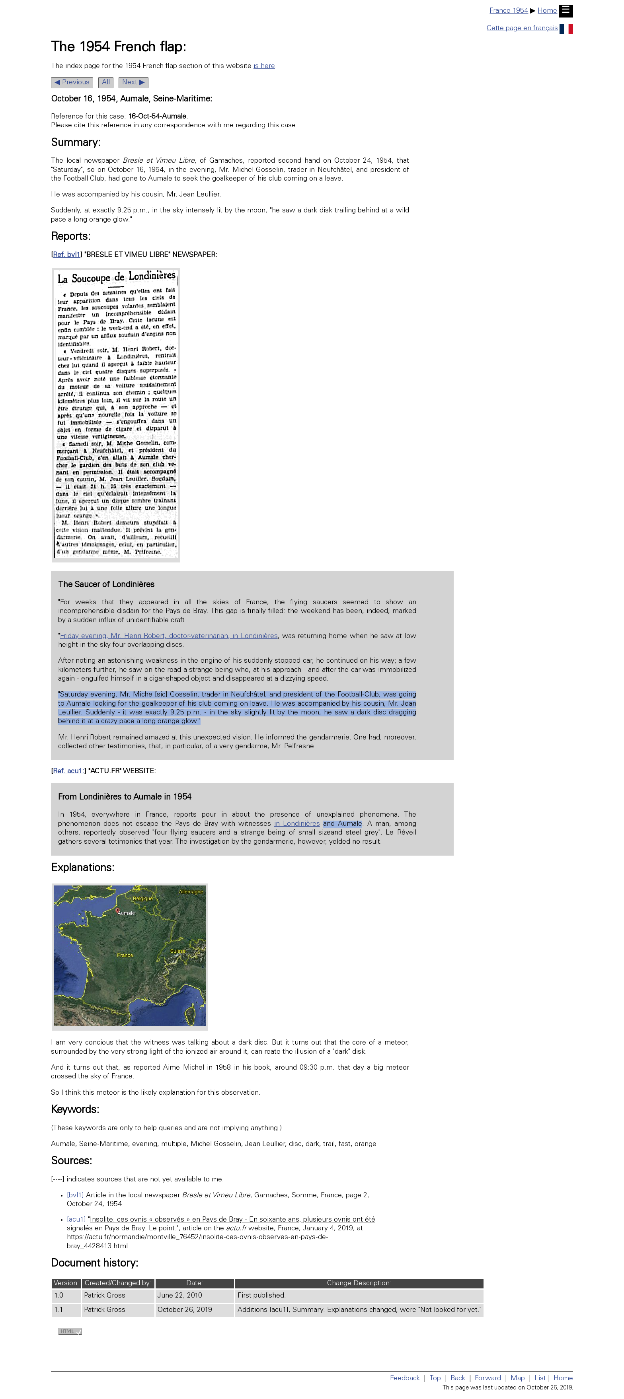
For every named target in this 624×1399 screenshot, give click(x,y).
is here (264, 66)
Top (435, 1378)
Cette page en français (530, 28)
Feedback (405, 1378)
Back (457, 1378)
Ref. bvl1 (66, 255)
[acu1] (76, 1220)
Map (518, 1378)
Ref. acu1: (68, 771)
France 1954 (508, 11)
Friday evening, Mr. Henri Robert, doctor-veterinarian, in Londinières (169, 636)
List (540, 1378)
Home (547, 11)
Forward (488, 1378)
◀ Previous (72, 82)
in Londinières (297, 824)
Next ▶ (133, 82)
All (106, 82)
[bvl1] (75, 1195)
